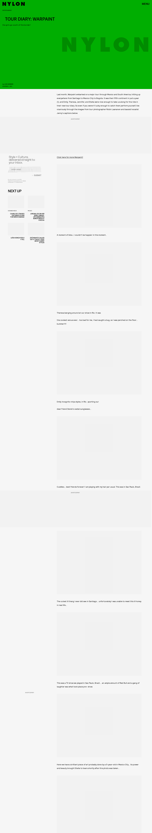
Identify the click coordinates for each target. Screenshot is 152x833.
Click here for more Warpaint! (70, 157)
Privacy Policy (19, 183)
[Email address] (24, 170)
